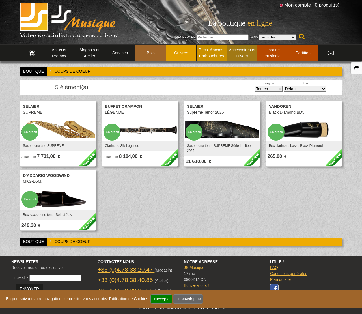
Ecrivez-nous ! (196, 285)
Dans (253, 37)
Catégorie (269, 83)
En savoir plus (188, 299)
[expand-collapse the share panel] (356, 68)
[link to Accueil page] (32, 53)
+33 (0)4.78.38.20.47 (126, 269)
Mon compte (297, 5)
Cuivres (181, 53)
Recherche (185, 37)
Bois (151, 53)
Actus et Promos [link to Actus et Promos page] (59, 53)
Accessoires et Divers (242, 53)
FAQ (274, 267)
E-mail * (21, 278)
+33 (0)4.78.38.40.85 (126, 280)
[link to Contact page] (330, 53)
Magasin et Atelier (89, 53)
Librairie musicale (272, 53)
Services (120, 53)
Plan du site (280, 279)
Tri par (304, 83)
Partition (303, 53)
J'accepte (161, 299)
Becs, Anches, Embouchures (212, 53)
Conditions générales (288, 273)
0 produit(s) (327, 5)
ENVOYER (29, 289)
